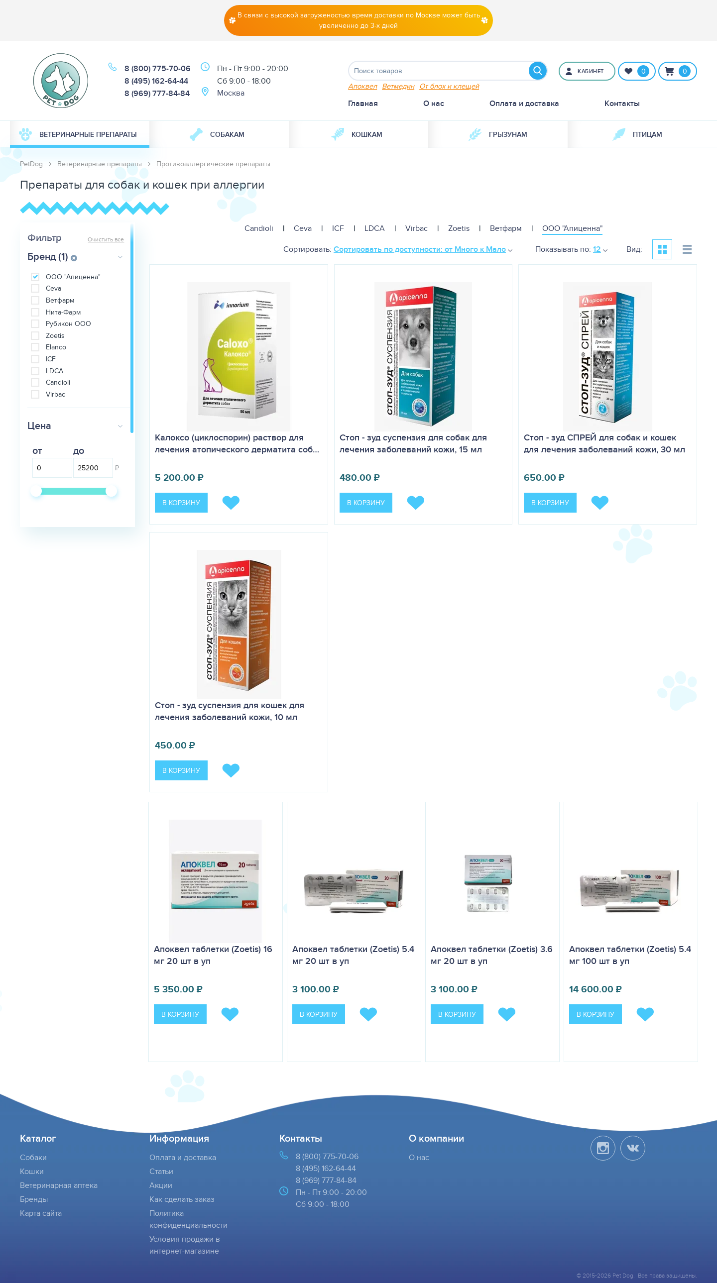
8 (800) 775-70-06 (157, 68)
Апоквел (362, 86)
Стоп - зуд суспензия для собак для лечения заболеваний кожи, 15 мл (413, 443)
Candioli (58, 382)
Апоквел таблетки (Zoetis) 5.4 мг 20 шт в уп (353, 955)
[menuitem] (79, 134)
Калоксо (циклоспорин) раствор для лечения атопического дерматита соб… (237, 443)
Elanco (56, 347)
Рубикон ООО (68, 324)
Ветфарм (60, 300)
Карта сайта (41, 1213)
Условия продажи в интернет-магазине (184, 1245)
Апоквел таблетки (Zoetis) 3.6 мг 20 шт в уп (492, 955)
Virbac (55, 394)
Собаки (33, 1157)
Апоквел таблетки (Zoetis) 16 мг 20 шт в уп (213, 955)
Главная (363, 103)
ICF (51, 359)
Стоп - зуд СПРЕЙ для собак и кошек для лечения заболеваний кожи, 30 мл (604, 443)
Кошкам (356, 134)
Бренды (34, 1199)
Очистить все (106, 239)
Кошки (32, 1171)
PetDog (31, 164)
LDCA (54, 371)
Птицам (637, 134)
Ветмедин (398, 86)
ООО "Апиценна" (73, 277)
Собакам (217, 134)
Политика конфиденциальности (188, 1219)
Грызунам (498, 134)
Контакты (622, 103)
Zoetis (55, 335)
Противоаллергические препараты (213, 164)
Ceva (53, 288)
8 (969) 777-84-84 (157, 93)
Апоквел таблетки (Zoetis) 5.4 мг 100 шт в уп (630, 955)
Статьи (161, 1171)
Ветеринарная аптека (59, 1185)
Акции (160, 1185)
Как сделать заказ (182, 1199)
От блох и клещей (449, 86)
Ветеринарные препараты (78, 134)
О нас (433, 103)
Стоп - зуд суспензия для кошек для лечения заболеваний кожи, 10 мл (229, 711)
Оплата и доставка (524, 103)
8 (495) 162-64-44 (156, 81)
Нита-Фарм (63, 312)
